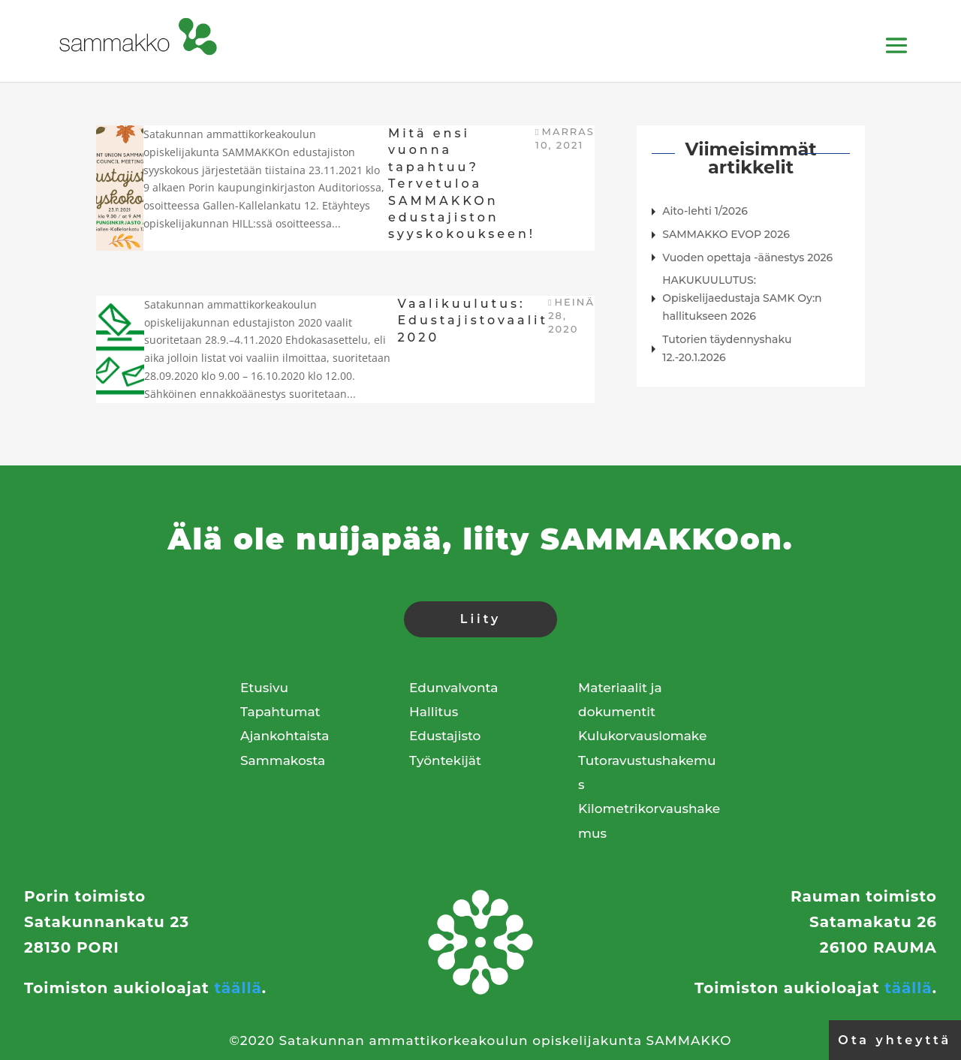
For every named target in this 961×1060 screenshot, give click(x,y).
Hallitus (433, 711)
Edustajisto (444, 735)
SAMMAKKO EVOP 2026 (726, 234)
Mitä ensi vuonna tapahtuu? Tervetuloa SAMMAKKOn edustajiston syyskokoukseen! (461, 183)
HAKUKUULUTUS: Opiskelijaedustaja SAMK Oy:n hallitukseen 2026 (741, 298)
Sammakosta (282, 760)
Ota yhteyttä (894, 1040)
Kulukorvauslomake (642, 735)
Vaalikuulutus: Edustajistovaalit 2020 (472, 321)
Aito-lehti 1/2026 (705, 211)
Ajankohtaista (284, 735)
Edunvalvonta (453, 687)
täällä (237, 988)
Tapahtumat (280, 711)
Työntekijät (445, 760)
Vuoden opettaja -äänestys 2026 (747, 257)
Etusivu (264, 687)
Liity (480, 619)
